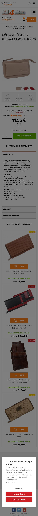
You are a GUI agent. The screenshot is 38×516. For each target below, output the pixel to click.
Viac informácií (10, 483)
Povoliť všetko (19, 494)
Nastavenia (19, 488)
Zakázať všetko (19, 500)
